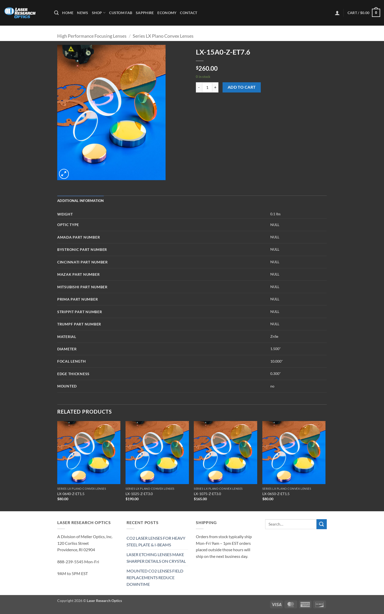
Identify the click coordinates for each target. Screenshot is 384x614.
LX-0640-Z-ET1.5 (70, 494)
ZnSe (274, 336)
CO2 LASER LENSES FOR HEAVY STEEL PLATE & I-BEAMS (156, 541)
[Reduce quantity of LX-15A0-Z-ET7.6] (199, 87)
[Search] (56, 13)
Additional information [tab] (80, 201)
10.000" (276, 361)
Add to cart (242, 87)
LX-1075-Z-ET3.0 (207, 494)
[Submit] (321, 524)
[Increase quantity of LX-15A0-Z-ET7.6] (215, 87)
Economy (166, 13)
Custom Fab (120, 13)
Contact (188, 13)
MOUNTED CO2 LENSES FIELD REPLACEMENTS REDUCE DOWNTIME (155, 577)
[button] (337, 12)
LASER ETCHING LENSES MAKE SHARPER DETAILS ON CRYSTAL (156, 558)
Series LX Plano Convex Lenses (163, 36)
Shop (99, 12)
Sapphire (145, 13)
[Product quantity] (207, 87)
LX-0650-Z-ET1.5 (276, 494)
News (82, 13)
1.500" (275, 348)
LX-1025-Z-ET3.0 (139, 494)
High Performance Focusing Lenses (92, 36)
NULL (274, 224)
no (272, 386)
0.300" (275, 373)
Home (67, 13)
